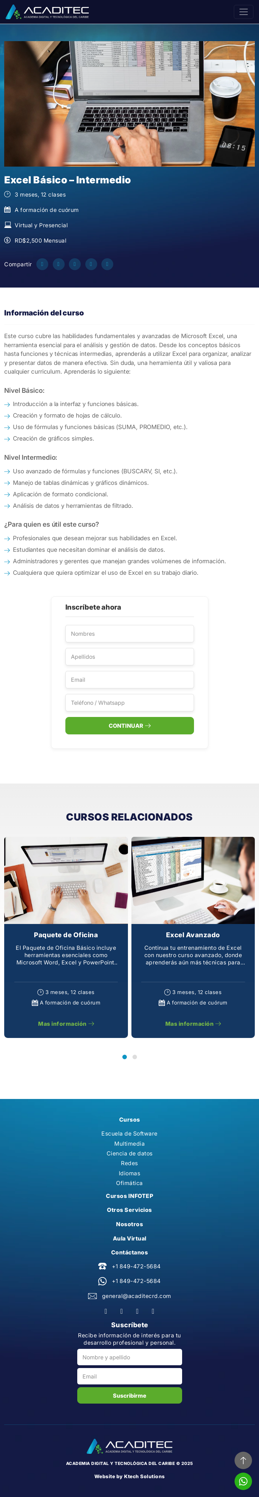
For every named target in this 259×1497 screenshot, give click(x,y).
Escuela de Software (129, 1133)
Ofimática (129, 1182)
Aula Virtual (129, 1238)
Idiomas (130, 1173)
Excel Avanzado (193, 935)
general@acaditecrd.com (136, 1295)
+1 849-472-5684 (136, 1266)
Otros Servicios (129, 1209)
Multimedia (129, 1143)
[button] (124, 1057)
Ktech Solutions (144, 1476)
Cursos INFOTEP (129, 1195)
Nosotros (129, 1224)
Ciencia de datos (130, 1153)
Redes (129, 1163)
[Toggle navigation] (243, 12)
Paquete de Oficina (66, 935)
